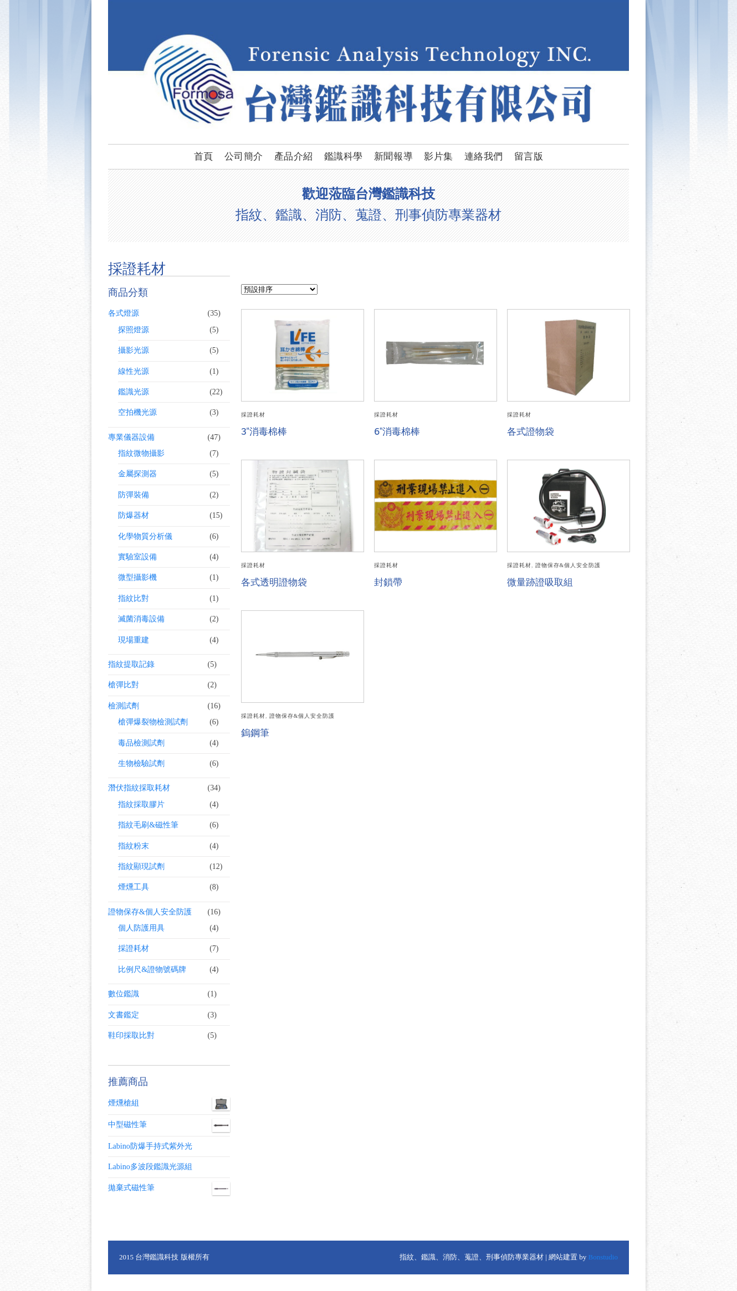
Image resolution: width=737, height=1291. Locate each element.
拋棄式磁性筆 (169, 1188)
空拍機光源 (137, 412)
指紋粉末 (133, 846)
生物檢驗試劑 (141, 763)
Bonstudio (603, 1257)
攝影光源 (133, 350)
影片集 (438, 156)
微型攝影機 (137, 577)
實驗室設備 (137, 557)
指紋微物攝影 (141, 453)
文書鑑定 (123, 1015)
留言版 (529, 156)
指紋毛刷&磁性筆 (148, 825)
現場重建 (133, 640)
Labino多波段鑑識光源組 (150, 1167)
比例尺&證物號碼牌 (152, 969)
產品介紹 (293, 156)
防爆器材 (133, 515)
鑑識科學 (343, 156)
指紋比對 (133, 598)
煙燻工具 (133, 887)
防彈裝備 (133, 495)
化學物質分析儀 (145, 536)
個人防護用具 (141, 928)
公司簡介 (243, 156)
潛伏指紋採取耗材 (139, 788)
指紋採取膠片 (141, 804)
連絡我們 (483, 156)
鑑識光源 (133, 392)
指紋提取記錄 (131, 664)
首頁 (203, 156)
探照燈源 (133, 330)
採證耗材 (253, 415)
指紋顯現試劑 (141, 866)
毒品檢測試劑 (141, 743)
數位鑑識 (123, 994)
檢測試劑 (123, 706)
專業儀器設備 (131, 437)
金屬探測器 (137, 474)
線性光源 (133, 371)
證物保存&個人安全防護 (568, 565)
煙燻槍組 (169, 1103)
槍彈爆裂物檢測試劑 (153, 722)
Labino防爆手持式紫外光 (150, 1146)
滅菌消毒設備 (141, 619)
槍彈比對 (123, 685)
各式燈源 (123, 313)
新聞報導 (393, 156)
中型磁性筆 (169, 1125)
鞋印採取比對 (131, 1035)
